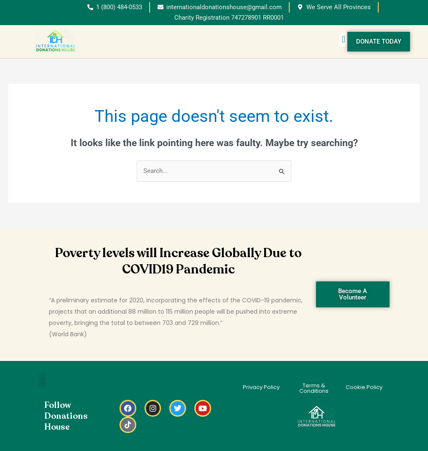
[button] (343, 39)
